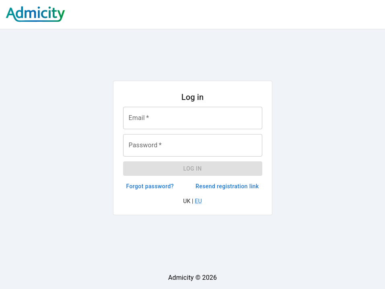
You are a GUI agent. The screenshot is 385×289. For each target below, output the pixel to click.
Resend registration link (227, 186)
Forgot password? (150, 186)
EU (198, 201)
